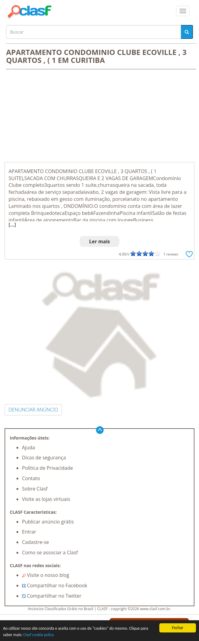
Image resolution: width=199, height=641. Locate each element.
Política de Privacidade (47, 468)
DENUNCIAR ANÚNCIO (33, 409)
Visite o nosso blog (45, 575)
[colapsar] (183, 11)
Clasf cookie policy (38, 634)
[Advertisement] (99, 116)
